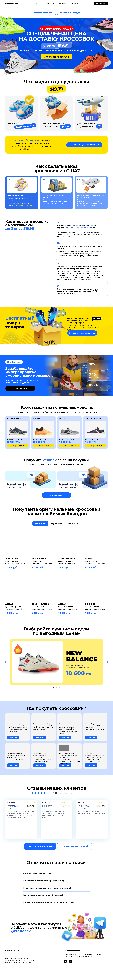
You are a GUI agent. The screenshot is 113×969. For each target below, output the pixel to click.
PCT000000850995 (83, 806)
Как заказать (49, 4)
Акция (37, 4)
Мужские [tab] (56, 523)
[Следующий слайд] (107, 662)
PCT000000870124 (48, 806)
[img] (50, 793)
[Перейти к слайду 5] (59, 687)
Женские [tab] (40, 523)
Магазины (74, 4)
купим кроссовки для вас (22, 205)
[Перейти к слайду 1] (53, 687)
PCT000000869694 (13, 806)
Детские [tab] (73, 523)
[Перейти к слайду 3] (56, 687)
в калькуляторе (94, 253)
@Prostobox (20, 931)
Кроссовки (62, 4)
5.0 (55, 793)
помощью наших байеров (79, 228)
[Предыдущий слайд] (5, 662)
